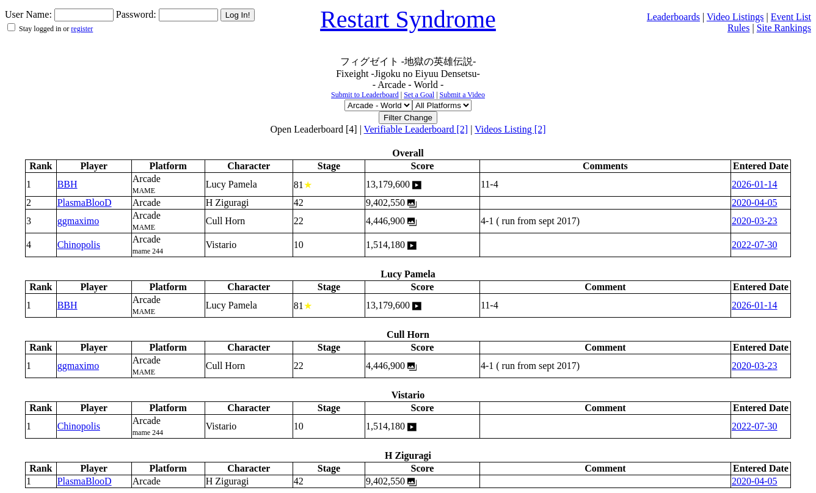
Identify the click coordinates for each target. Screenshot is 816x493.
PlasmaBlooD (84, 202)
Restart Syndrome (408, 19)
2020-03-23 (755, 221)
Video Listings (735, 17)
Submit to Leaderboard (365, 94)
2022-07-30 (755, 244)
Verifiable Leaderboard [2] (416, 129)
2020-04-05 (755, 202)
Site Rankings (784, 28)
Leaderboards (673, 17)
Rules (738, 28)
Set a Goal (419, 94)
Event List (791, 17)
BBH (67, 184)
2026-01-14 (755, 184)
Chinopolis (78, 244)
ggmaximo (78, 221)
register (82, 28)
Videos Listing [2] (510, 129)
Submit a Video (462, 94)
